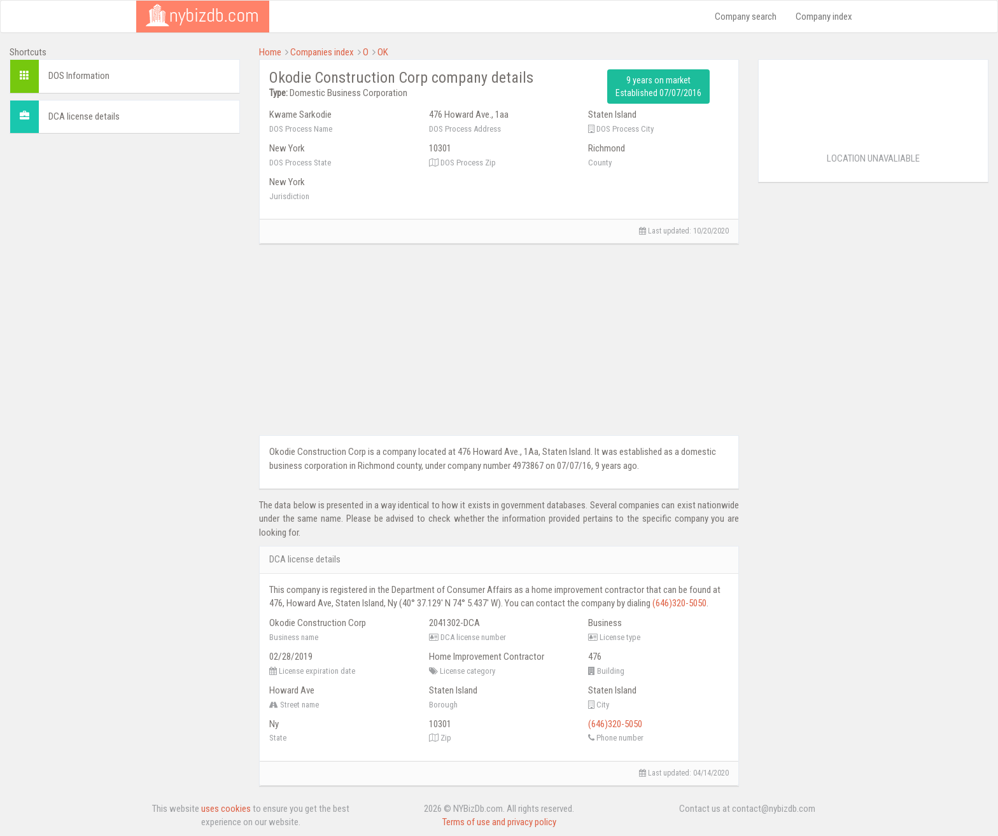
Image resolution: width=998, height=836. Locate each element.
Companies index (322, 52)
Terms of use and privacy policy (499, 822)
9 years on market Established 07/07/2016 (658, 86)
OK (382, 52)
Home (270, 52)
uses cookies (226, 808)
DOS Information (78, 75)
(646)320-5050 (679, 603)
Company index (824, 16)
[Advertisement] (125, 232)
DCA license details (84, 116)
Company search (746, 16)
